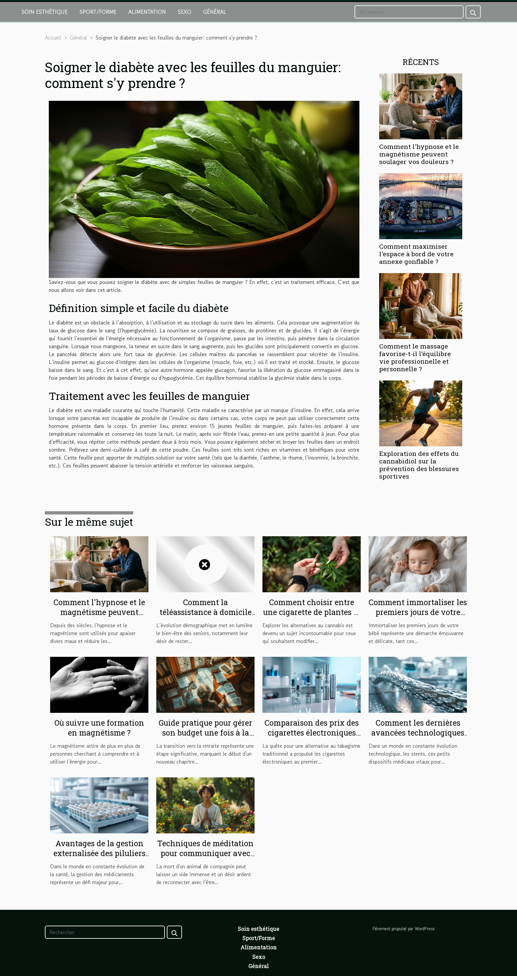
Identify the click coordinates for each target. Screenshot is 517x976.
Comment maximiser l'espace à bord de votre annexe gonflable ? (416, 253)
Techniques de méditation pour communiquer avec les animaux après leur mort (205, 858)
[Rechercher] (409, 11)
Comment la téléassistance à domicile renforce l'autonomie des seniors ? (206, 617)
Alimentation (147, 12)
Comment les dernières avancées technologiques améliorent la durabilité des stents (417, 737)
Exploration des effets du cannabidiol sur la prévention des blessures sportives (419, 464)
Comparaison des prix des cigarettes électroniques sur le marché (311, 732)
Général (214, 12)
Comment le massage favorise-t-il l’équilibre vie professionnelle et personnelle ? (415, 357)
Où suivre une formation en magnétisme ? (99, 728)
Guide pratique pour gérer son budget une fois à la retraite (205, 732)
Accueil (53, 38)
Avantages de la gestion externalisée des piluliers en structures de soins (99, 853)
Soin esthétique (44, 12)
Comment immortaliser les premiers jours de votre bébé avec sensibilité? (418, 612)
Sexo (184, 12)
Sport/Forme (97, 12)
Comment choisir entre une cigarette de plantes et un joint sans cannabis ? (311, 612)
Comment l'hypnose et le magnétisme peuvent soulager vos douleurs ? (419, 154)
